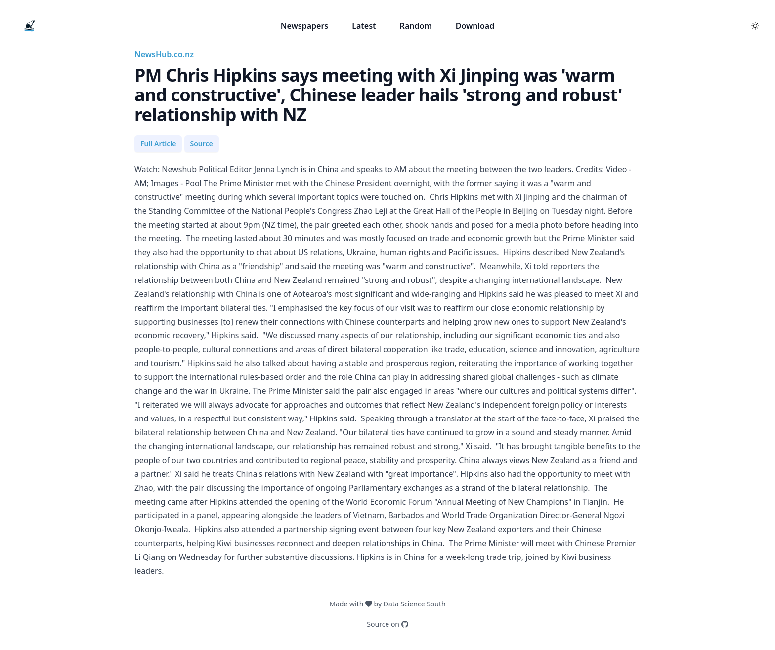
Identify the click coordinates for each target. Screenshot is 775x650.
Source (201, 143)
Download (475, 25)
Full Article (158, 143)
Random (416, 25)
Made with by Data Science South (387, 603)
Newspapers (304, 25)
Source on (387, 624)
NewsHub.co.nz (164, 54)
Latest (364, 25)
